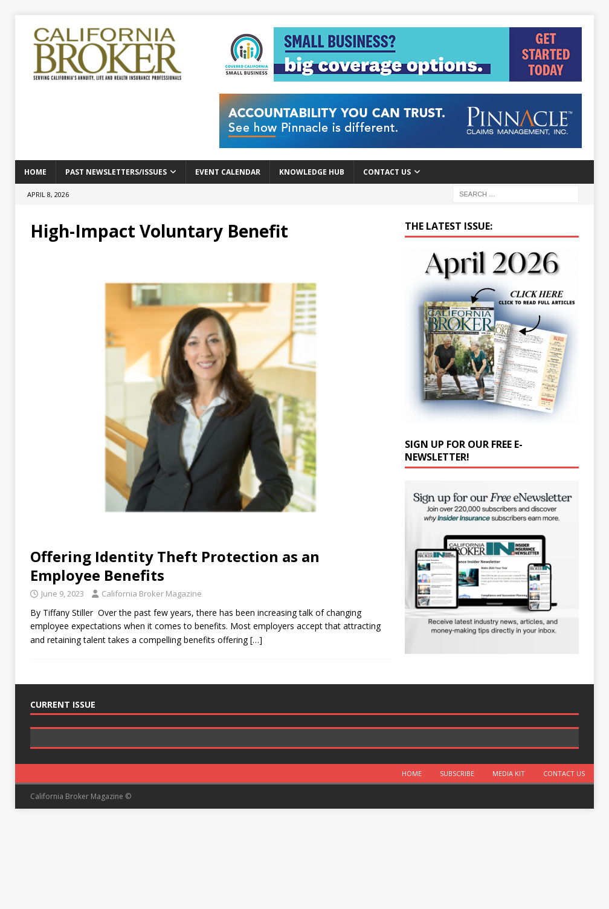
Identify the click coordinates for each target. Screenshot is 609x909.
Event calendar (227, 172)
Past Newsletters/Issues (116, 172)
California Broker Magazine (152, 593)
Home (35, 172)
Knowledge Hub (311, 172)
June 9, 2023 (62, 593)
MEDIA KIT (508, 859)
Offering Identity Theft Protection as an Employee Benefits (175, 565)
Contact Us (387, 172)
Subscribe (457, 859)
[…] (256, 639)
